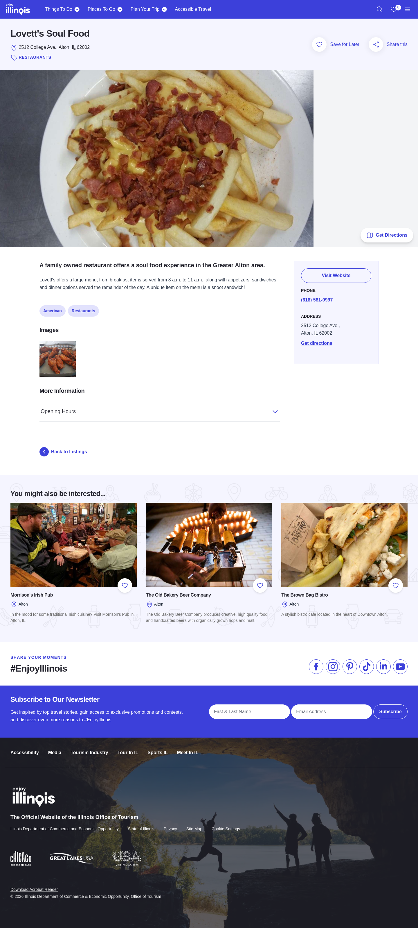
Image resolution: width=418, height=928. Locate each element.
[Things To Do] (77, 9)
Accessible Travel (193, 9)
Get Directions (386, 235)
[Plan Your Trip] (164, 9)
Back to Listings (63, 451)
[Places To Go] (120, 9)
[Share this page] (376, 44)
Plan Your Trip (145, 9)
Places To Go (101, 9)
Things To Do (58, 9)
